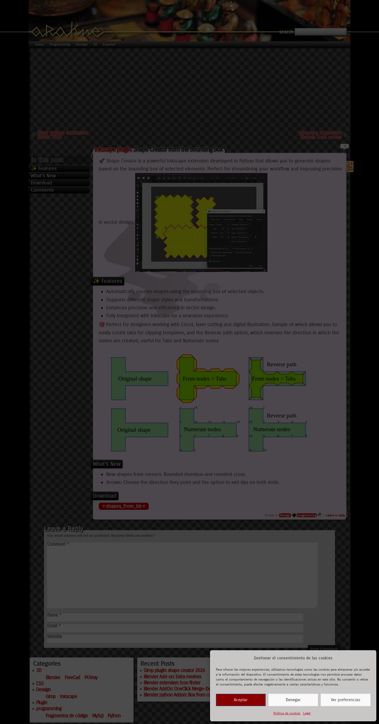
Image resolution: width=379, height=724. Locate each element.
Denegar (293, 699)
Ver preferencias (345, 699)
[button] (367, 658)
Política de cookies (286, 713)
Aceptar (241, 699)
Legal (307, 713)
